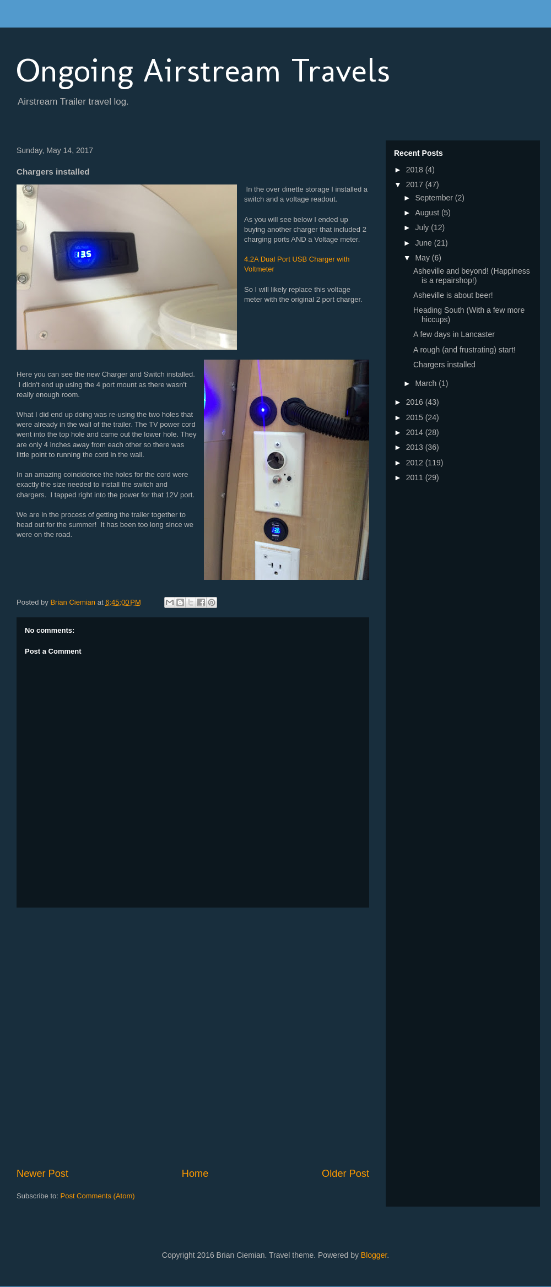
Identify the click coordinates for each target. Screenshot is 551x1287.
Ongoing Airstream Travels (203, 70)
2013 (415, 447)
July (423, 227)
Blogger (374, 1255)
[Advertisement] (115, 1037)
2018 (415, 169)
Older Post (345, 1173)
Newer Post (42, 1173)
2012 (415, 462)
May (423, 257)
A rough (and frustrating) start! (464, 349)
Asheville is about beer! (453, 295)
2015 (415, 417)
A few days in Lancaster (454, 334)
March (427, 383)
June (424, 242)
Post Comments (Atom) (98, 1196)
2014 (415, 432)
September (435, 197)
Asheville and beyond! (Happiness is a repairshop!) (471, 276)
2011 (415, 477)
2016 (415, 402)
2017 (415, 184)
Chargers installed (444, 364)
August (428, 212)
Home (195, 1173)
